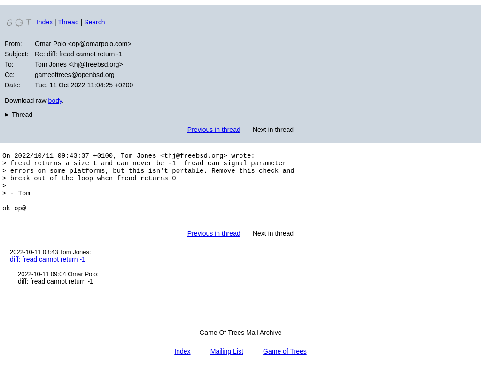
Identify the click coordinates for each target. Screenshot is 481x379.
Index (45, 22)
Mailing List (226, 364)
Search (94, 22)
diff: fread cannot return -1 (47, 272)
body (55, 100)
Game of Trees (285, 364)
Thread (68, 22)
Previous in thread (213, 129)
